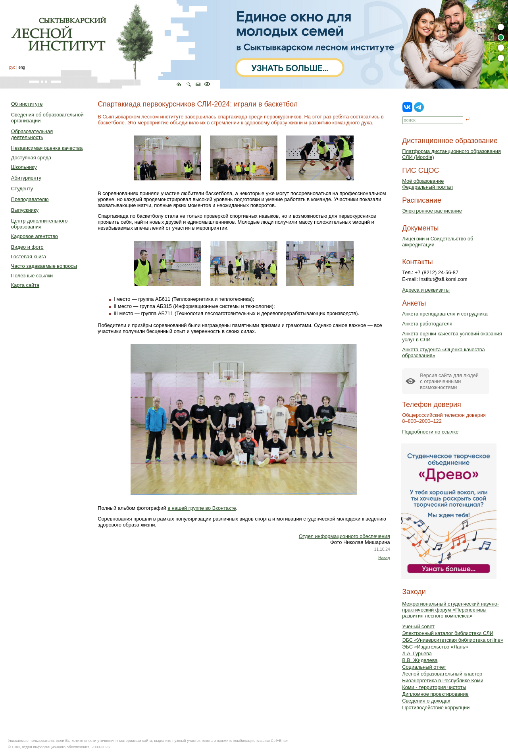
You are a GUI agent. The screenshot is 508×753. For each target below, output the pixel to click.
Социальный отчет (424, 667)
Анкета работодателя (427, 324)
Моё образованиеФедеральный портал (427, 184)
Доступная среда (31, 158)
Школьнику (24, 167)
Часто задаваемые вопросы (44, 266)
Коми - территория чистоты (434, 687)
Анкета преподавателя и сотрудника (444, 314)
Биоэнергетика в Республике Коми (442, 680)
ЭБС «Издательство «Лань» (435, 647)
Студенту (22, 189)
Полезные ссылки (32, 276)
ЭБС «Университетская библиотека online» (452, 640)
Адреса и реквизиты (426, 290)
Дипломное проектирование (435, 694)
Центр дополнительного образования (39, 224)
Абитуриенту (26, 178)
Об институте (27, 104)
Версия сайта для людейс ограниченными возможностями (449, 381)
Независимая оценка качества (47, 148)
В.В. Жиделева (419, 660)
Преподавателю (30, 199)
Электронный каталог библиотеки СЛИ (447, 633)
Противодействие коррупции (436, 707)
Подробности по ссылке (430, 432)
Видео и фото (27, 247)
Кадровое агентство (34, 236)
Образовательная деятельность (32, 134)
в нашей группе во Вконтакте (201, 508)
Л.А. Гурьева (417, 653)
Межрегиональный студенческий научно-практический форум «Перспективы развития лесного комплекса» (450, 610)
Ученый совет (418, 626)
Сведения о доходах (426, 701)
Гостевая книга (28, 256)
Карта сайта (25, 285)
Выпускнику (24, 210)
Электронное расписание (432, 211)
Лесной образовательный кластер (442, 674)
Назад (384, 558)
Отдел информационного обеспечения (344, 536)
